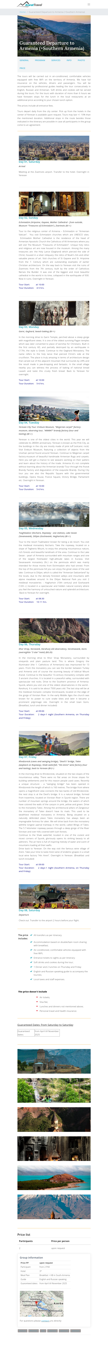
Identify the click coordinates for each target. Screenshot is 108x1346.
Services (55, 60)
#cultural (22, 1331)
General (24, 60)
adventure (52, 1331)
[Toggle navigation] (89, 4)
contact (45, 1320)
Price (22, 68)
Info (69, 60)
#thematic (33, 1331)
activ (43, 1331)
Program (40, 60)
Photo (81, 60)
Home (23, 12)
